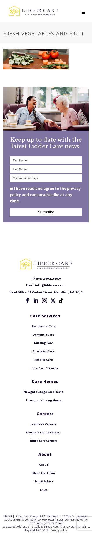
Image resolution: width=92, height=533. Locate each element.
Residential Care (43, 326)
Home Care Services (43, 368)
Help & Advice (43, 481)
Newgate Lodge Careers (43, 432)
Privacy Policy (59, 530)
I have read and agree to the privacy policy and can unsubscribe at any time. (45, 194)
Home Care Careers (43, 441)
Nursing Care (43, 343)
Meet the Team (43, 473)
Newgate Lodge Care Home (43, 392)
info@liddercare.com (50, 285)
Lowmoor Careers (43, 424)
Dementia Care (43, 335)
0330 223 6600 (52, 278)
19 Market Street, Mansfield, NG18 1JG (55, 292)
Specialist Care (43, 351)
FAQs (43, 490)
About (43, 465)
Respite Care (43, 360)
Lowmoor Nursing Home (43, 400)
